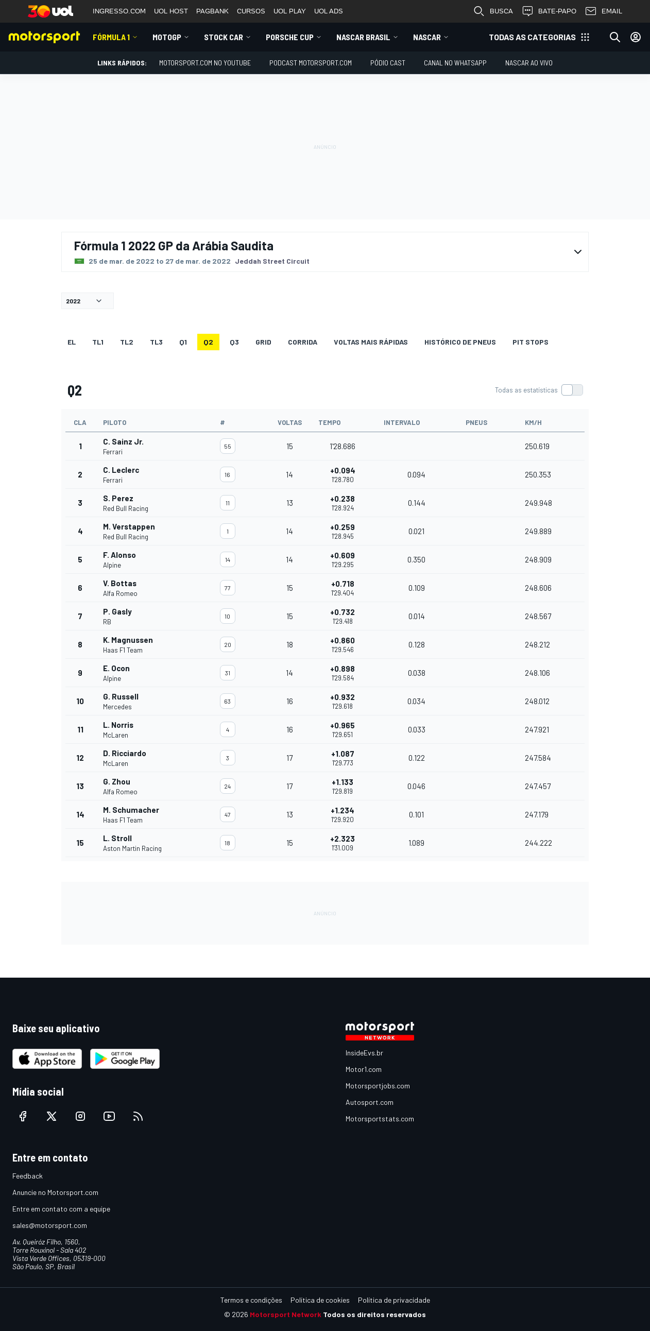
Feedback (27, 1175)
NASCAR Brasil (363, 37)
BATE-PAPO (548, 11)
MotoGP (166, 37)
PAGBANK (212, 11)
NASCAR (427, 37)
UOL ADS (328, 11)
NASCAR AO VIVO (529, 62)
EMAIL (603, 11)
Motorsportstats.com (380, 1118)
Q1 (183, 341)
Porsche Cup (290, 37)
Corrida (302, 341)
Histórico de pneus (460, 341)
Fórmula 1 (111, 37)
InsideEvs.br (364, 1052)
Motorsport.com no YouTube (205, 62)
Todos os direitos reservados (374, 1314)
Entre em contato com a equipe (61, 1208)
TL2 (126, 341)
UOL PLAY (289, 11)
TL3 (156, 341)
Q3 (234, 341)
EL (71, 341)
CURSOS (251, 11)
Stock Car (223, 37)
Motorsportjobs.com (378, 1085)
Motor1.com (364, 1069)
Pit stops (530, 341)
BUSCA (493, 11)
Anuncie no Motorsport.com (55, 1192)
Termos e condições (251, 1299)
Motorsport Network (285, 1314)
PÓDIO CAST (387, 62)
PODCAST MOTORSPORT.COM (310, 62)
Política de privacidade (394, 1299)
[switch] (539, 390)
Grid (263, 341)
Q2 (208, 341)
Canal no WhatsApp (455, 62)
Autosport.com (370, 1102)
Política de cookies (320, 1299)
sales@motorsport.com (49, 1225)
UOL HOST (171, 11)
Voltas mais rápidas (371, 341)
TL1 (98, 341)
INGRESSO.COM (119, 11)
